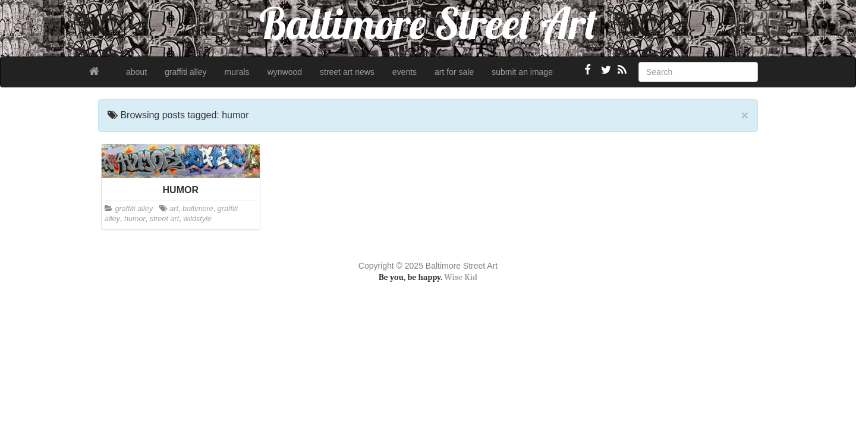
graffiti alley (186, 72)
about (136, 72)
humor (135, 219)
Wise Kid (460, 277)
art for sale (454, 72)
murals (237, 72)
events (404, 72)
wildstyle (197, 219)
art (173, 208)
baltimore (197, 208)
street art (165, 219)
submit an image (522, 72)
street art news (347, 72)
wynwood (285, 72)
